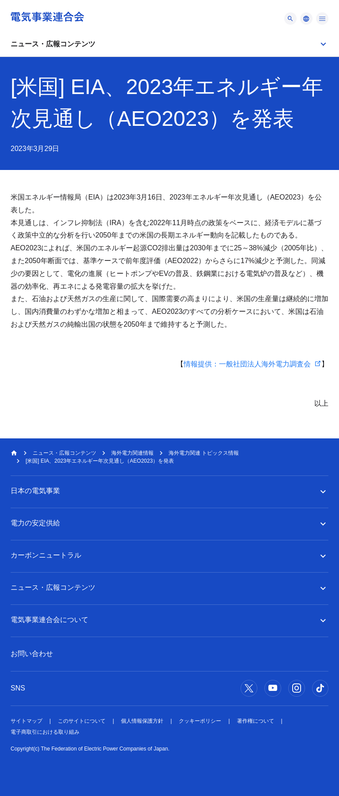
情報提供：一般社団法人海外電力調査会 (247, 364)
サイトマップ (26, 721)
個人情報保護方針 (142, 721)
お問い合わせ (32, 653)
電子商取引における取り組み (45, 732)
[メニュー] (290, 18)
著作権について (255, 721)
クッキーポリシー (200, 721)
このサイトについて (81, 721)
